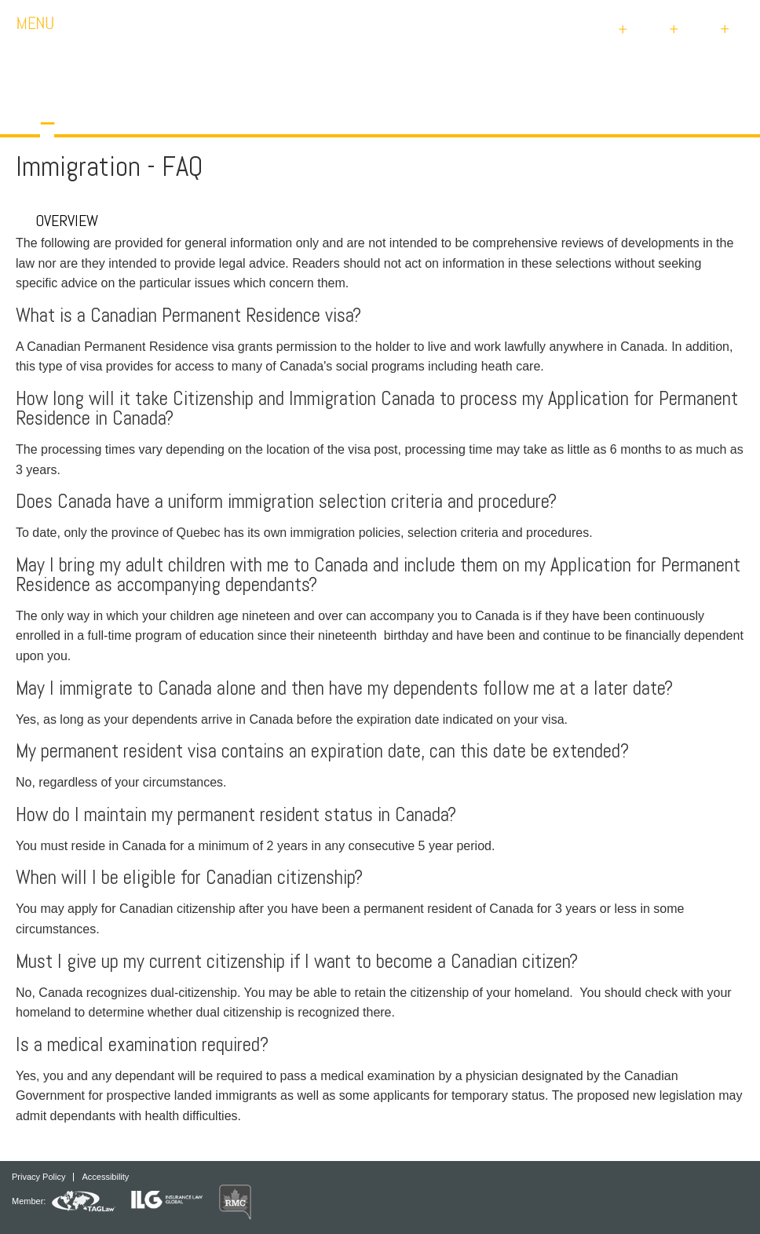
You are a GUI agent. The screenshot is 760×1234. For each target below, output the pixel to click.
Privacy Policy (38, 1177)
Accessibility (105, 1177)
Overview (57, 220)
